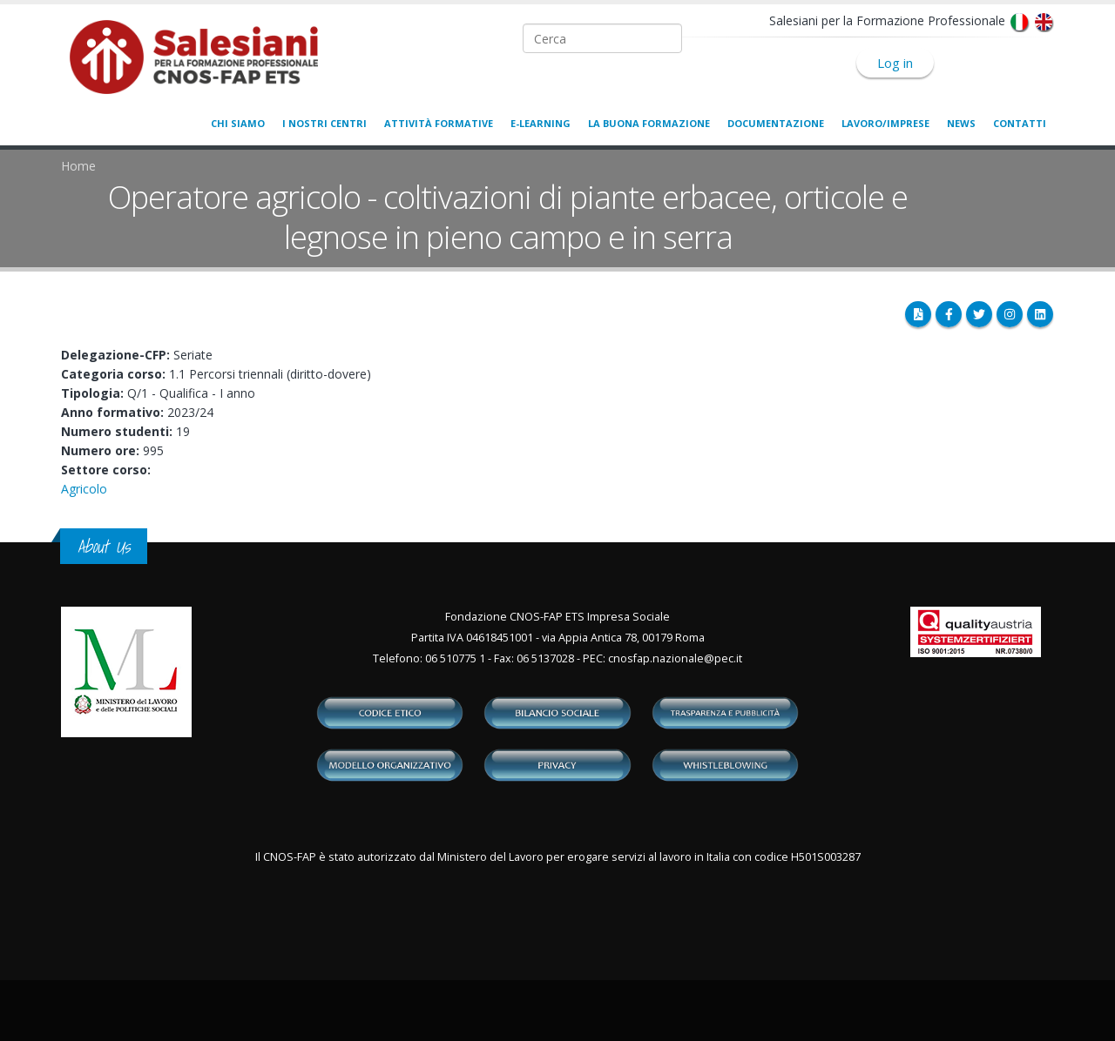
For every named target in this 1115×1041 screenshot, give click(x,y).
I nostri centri (324, 123)
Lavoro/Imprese (885, 123)
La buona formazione (649, 123)
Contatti (1019, 123)
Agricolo (84, 488)
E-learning (540, 123)
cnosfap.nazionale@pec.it (675, 658)
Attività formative (438, 123)
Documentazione (775, 123)
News (961, 123)
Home (78, 166)
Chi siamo (238, 123)
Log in (895, 62)
